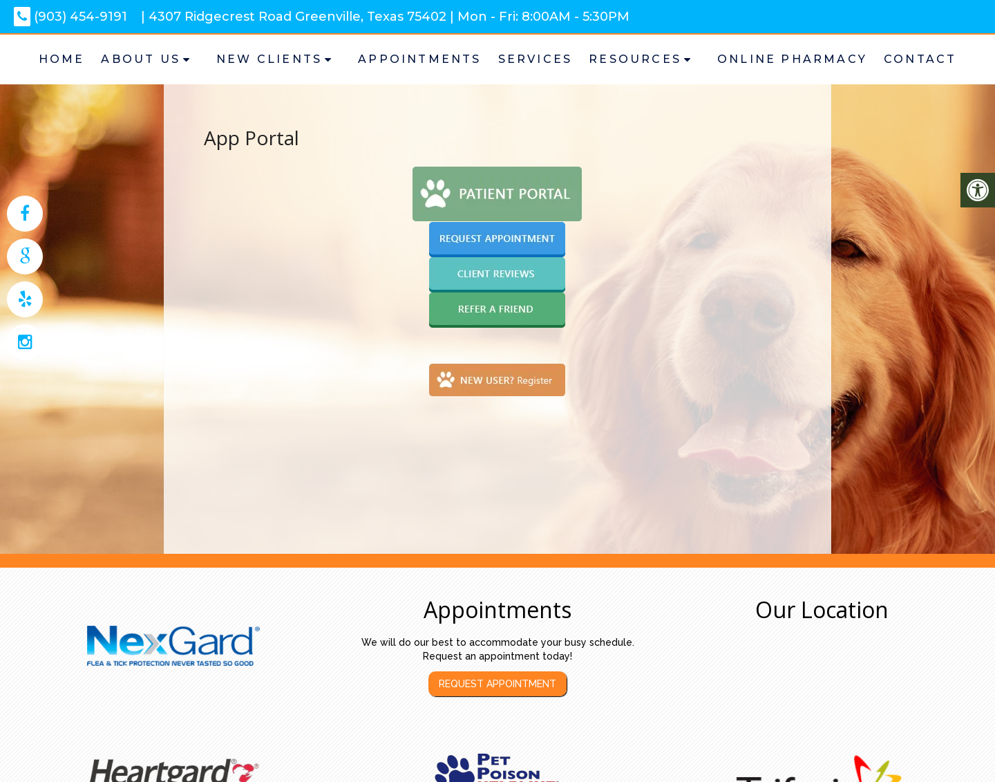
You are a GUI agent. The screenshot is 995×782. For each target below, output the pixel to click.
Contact (920, 59)
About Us (140, 59)
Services (535, 59)
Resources (635, 59)
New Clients (269, 59)
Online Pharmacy (792, 59)
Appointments (419, 59)
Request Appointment (497, 683)
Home (62, 59)
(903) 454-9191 (70, 16)
